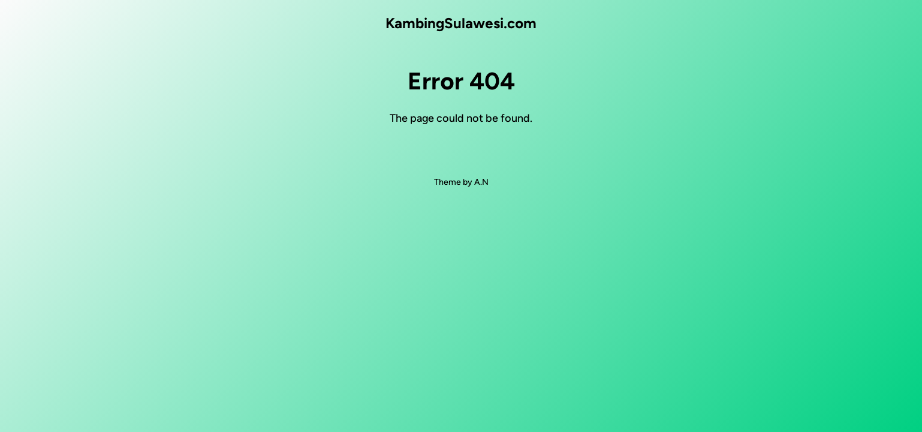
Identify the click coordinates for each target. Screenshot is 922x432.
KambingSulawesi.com (461, 23)
